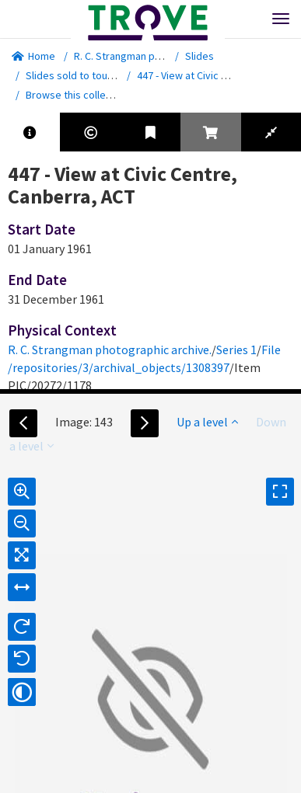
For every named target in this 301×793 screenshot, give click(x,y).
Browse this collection (83, 95)
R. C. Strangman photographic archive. (162, 56)
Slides (199, 56)
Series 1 (236, 349)
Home (33, 56)
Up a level (207, 422)
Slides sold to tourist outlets (92, 75)
